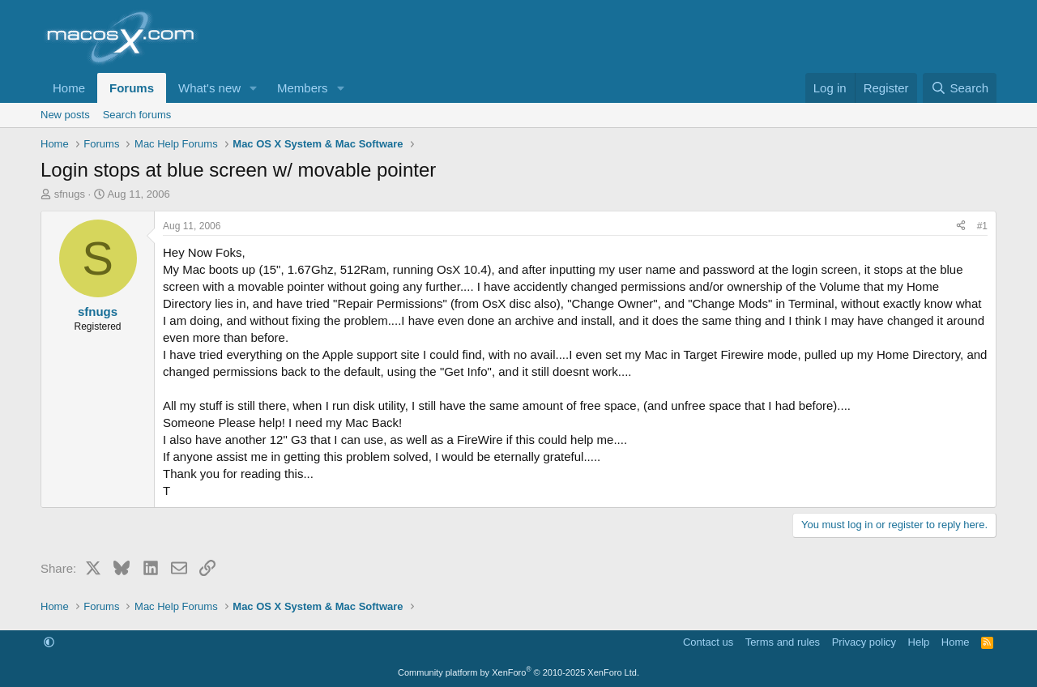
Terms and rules (782, 642)
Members (302, 88)
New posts (65, 115)
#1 (982, 226)
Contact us (708, 642)
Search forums (137, 115)
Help (919, 642)
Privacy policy (864, 642)
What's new (209, 88)
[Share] (960, 226)
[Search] (959, 88)
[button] (253, 88)
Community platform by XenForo (518, 672)
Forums (131, 88)
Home (69, 88)
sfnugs (69, 194)
